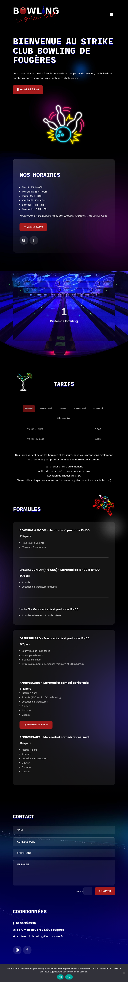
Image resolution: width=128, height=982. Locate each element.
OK (60, 977)
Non (69, 977)
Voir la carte (35, 227)
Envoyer (105, 891)
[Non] (124, 973)
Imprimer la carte (37, 724)
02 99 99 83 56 (29, 89)
